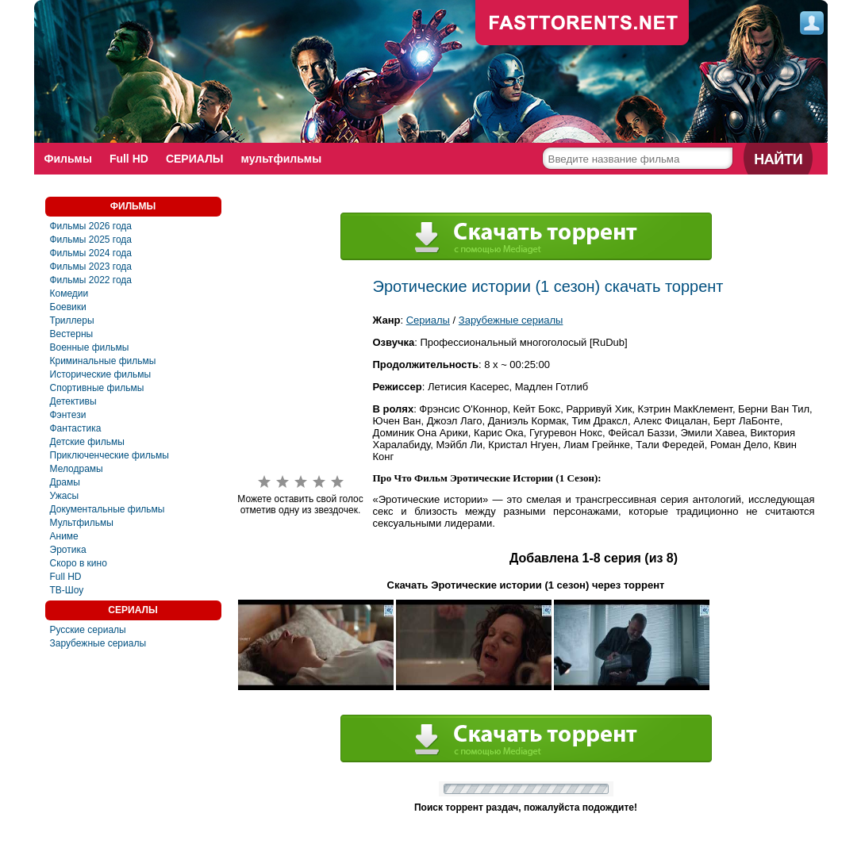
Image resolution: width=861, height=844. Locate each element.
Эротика (68, 549)
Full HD (129, 158)
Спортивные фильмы (97, 387)
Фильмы (68, 158)
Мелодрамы (76, 468)
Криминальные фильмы (103, 360)
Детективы (73, 401)
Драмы (65, 482)
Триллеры (72, 320)
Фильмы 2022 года (91, 280)
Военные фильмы (89, 347)
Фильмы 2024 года (91, 253)
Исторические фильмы (101, 374)
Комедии (69, 293)
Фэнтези (68, 414)
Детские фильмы (87, 441)
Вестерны (72, 334)
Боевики (68, 307)
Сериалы (428, 320)
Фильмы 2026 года (91, 226)
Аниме (64, 536)
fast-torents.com (582, 24)
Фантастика (76, 428)
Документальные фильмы (107, 509)
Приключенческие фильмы (109, 455)
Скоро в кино (78, 563)
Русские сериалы (88, 629)
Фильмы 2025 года (91, 239)
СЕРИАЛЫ (195, 158)
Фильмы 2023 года (91, 266)
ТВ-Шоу (67, 590)
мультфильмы (281, 158)
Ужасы (64, 495)
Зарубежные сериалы (98, 643)
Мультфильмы (81, 522)
